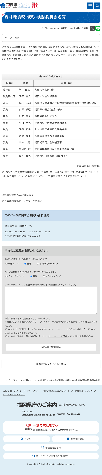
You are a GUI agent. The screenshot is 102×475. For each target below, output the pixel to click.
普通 (29, 263)
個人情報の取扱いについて (56, 391)
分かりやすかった (16, 276)
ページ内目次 (12, 38)
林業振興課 (11, 226)
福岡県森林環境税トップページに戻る (22, 201)
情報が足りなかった (48, 263)
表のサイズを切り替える (51, 76)
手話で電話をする (45, 425)
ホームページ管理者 (58, 336)
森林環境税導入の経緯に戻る (18, 194)
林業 (50, 380)
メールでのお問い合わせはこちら (23, 235)
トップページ (10, 380)
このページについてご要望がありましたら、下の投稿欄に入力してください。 (40, 285)
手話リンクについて (52, 430)
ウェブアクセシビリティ (14, 394)
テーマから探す (23, 380)
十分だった (13, 263)
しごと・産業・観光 (39, 380)
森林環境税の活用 (62, 380)
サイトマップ (32, 391)
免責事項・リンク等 (84, 391)
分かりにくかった (54, 276)
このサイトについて (12, 391)
